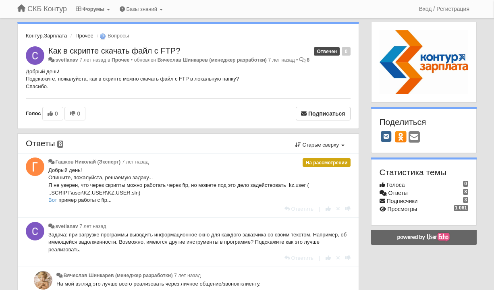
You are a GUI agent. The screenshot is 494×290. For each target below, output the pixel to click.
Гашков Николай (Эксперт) (87, 162)
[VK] (386, 136)
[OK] (401, 136)
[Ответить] (298, 209)
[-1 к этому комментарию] (348, 209)
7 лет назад (135, 162)
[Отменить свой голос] (338, 209)
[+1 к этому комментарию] (328, 209)
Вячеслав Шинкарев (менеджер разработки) (212, 60)
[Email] (414, 137)
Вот (53, 200)
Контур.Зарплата (46, 36)
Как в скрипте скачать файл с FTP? (114, 50)
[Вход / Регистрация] (444, 9)
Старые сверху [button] (320, 145)
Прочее (84, 36)
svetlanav (66, 60)
